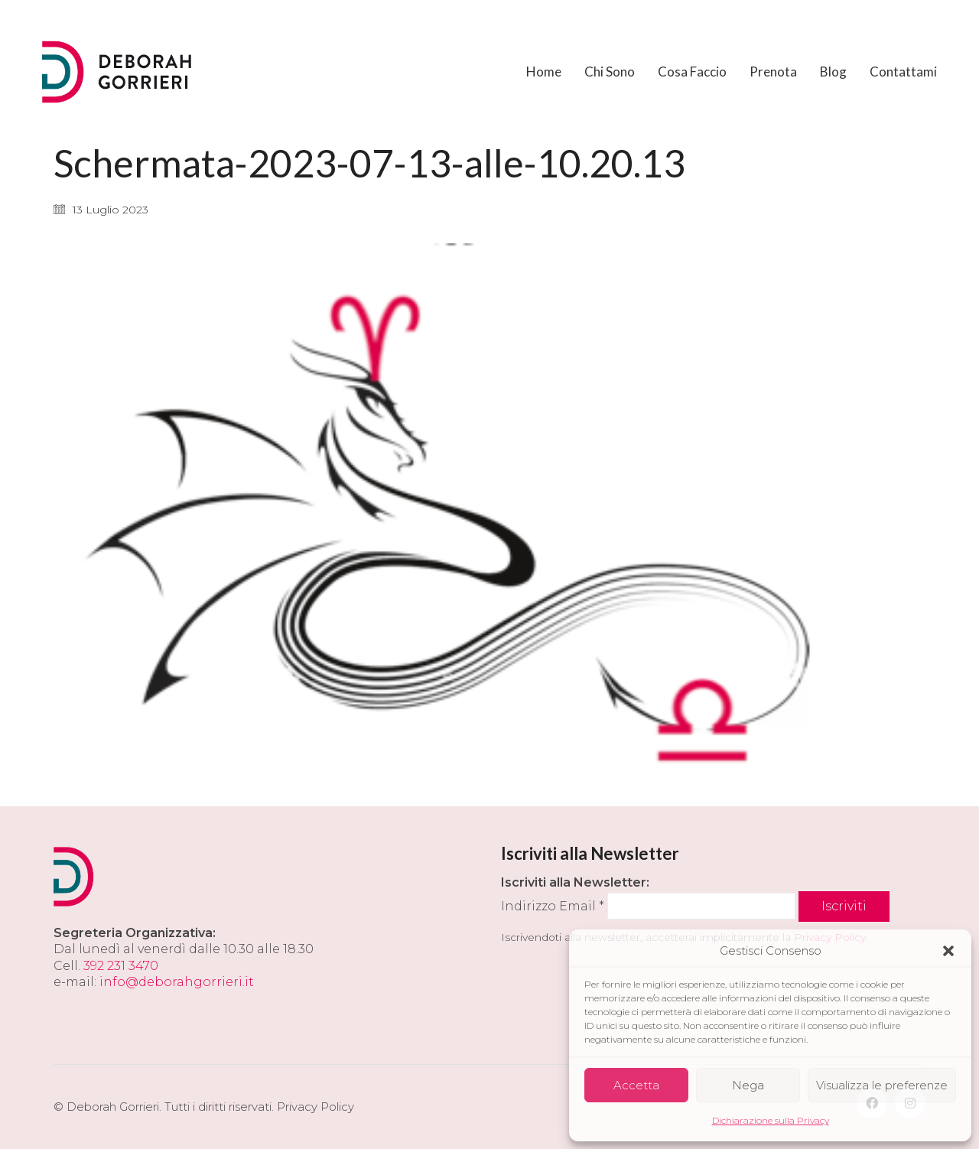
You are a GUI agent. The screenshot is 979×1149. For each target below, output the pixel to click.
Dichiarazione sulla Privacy (770, 1120)
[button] (948, 951)
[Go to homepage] (118, 72)
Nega (748, 1085)
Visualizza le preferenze (882, 1085)
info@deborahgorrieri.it (176, 982)
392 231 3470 (120, 966)
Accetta (636, 1085)
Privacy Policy (315, 1106)
